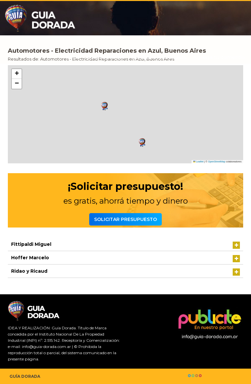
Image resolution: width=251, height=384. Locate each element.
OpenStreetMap (216, 161)
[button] (142, 142)
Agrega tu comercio (219, 57)
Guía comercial (106, 57)
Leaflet (198, 161)
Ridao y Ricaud (29, 271)
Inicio (73, 57)
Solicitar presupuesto (159, 57)
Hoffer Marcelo (30, 258)
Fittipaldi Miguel (31, 244)
